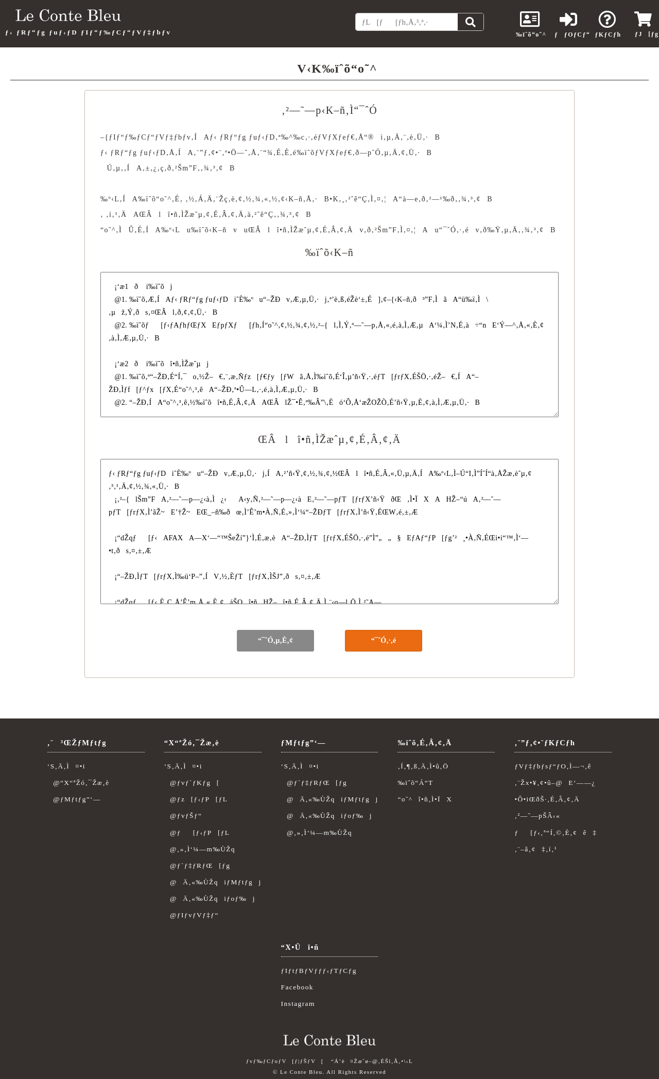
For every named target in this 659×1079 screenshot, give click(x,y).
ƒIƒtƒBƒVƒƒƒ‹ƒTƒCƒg (319, 970)
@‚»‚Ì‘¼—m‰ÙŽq (199, 849)
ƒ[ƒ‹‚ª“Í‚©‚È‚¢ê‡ (555, 832)
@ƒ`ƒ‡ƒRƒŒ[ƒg (197, 865)
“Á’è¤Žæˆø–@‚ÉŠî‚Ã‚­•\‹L (372, 1061)
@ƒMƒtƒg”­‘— (74, 799)
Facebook (297, 987)
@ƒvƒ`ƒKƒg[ (192, 782)
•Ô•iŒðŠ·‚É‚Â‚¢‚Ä (547, 799)
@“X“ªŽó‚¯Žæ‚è (78, 782)
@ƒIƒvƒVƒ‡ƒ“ (191, 915)
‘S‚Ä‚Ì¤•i (66, 766)
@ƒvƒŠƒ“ (183, 815)
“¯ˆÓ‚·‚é (383, 640)
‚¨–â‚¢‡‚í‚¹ (535, 849)
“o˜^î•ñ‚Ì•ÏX (424, 799)
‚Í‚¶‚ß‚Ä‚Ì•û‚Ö (422, 766)
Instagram (298, 1003)
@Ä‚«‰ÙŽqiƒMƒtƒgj (213, 882)
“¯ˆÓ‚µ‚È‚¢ (275, 640)
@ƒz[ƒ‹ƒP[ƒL (196, 799)
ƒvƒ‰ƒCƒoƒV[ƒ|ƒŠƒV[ (285, 1061)
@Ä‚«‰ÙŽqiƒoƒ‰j (209, 898)
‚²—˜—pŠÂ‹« (537, 815)
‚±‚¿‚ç (154, 168)
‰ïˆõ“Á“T (415, 782)
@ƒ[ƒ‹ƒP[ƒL (197, 832)
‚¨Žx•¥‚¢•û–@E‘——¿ (554, 782)
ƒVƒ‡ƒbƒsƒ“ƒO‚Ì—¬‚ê (553, 766)
